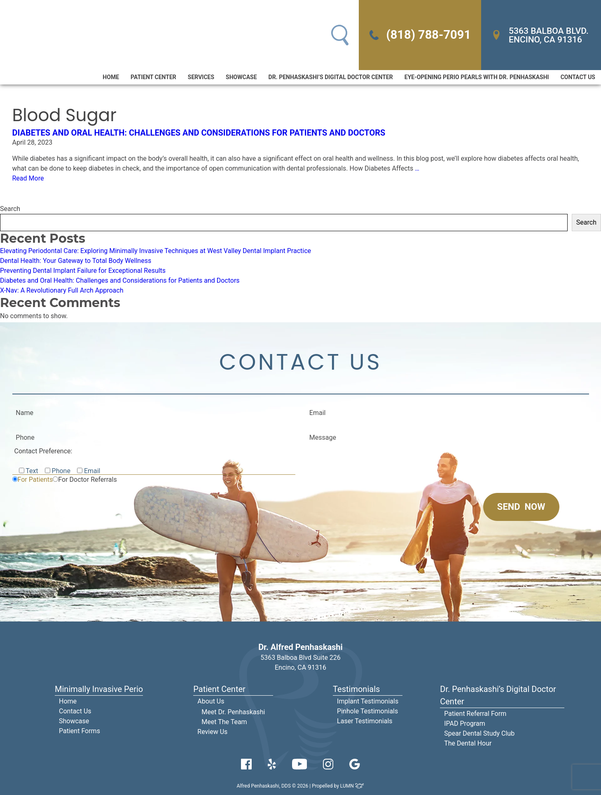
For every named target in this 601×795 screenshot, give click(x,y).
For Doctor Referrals (87, 479)
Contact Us (578, 77)
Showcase (241, 77)
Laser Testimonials (365, 721)
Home (111, 77)
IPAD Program (464, 723)
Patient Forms (79, 731)
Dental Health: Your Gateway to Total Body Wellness (75, 261)
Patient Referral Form (475, 714)
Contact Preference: (43, 451)
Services (201, 77)
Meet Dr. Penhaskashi (233, 712)
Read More (28, 178)
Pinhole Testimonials (367, 711)
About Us (210, 701)
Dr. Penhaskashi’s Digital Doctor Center (331, 77)
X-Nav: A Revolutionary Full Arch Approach (62, 290)
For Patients (35, 479)
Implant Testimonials (367, 701)
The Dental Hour (467, 743)
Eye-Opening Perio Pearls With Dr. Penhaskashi (477, 77)
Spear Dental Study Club (479, 733)
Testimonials (356, 689)
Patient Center (153, 77)
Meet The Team (224, 722)
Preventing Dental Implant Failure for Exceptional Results (83, 270)
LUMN (352, 786)
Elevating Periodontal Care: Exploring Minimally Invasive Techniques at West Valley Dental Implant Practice (155, 251)
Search (10, 209)
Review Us (212, 732)
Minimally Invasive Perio (99, 689)
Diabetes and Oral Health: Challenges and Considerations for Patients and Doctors (199, 133)
